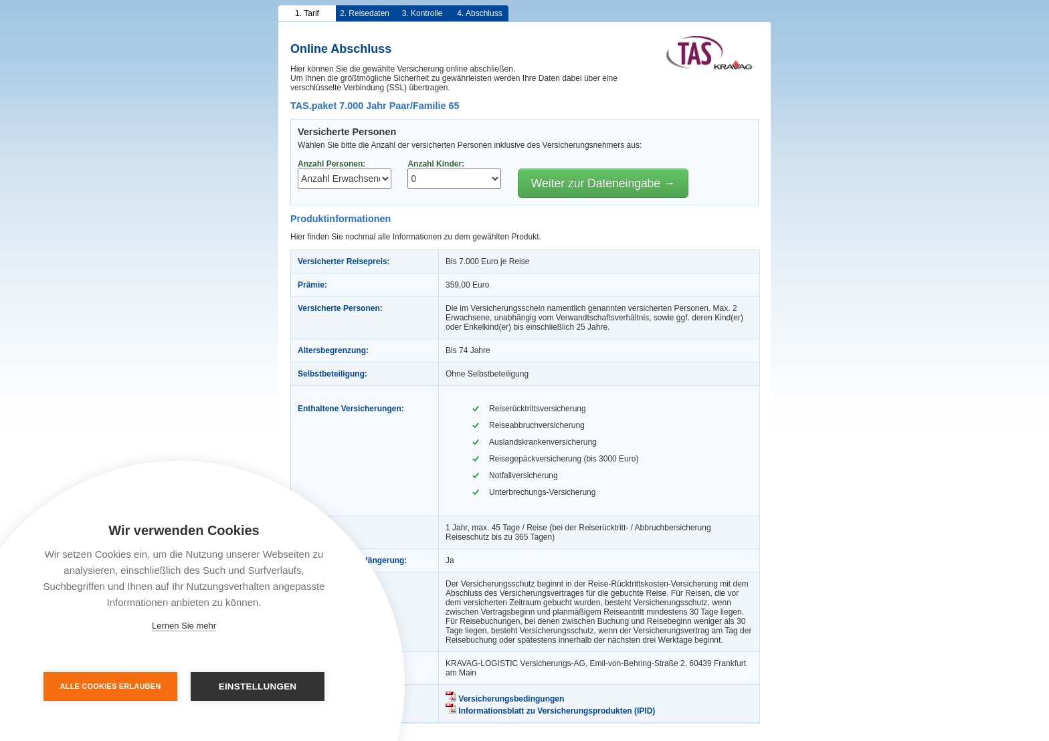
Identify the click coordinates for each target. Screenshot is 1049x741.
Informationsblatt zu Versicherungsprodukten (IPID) (550, 711)
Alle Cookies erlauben (110, 686)
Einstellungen (258, 686)
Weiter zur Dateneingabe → (603, 183)
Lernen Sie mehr (184, 626)
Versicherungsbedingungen (505, 699)
